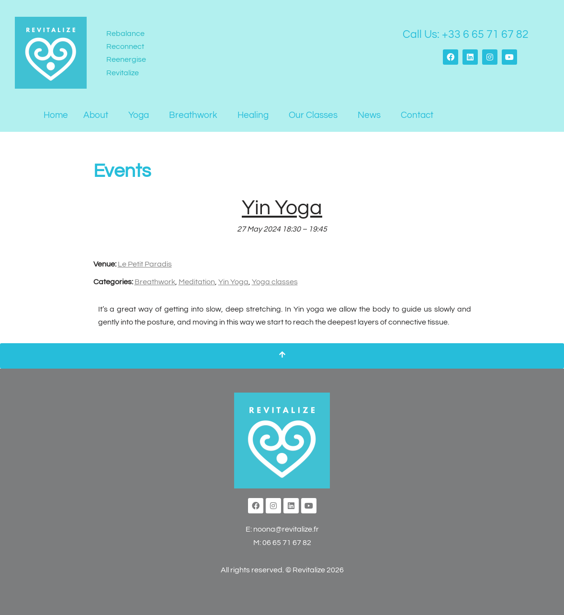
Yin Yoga (233, 282)
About (95, 115)
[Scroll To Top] (282, 356)
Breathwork (193, 115)
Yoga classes (275, 282)
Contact (417, 115)
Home (56, 115)
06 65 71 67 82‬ (286, 542)
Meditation (197, 282)
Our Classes (313, 115)
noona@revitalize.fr (286, 529)
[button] (98, 115)
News (369, 115)
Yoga (138, 115)
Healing (253, 115)
